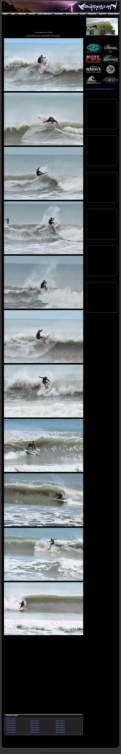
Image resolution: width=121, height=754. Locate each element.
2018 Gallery (11, 723)
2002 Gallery (60, 732)
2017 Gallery (11, 725)
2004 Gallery (60, 728)
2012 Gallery (34, 723)
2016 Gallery (11, 728)
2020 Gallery (11, 719)
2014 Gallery (11, 732)
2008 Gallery (34, 732)
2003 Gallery (60, 730)
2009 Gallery (34, 730)
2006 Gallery (60, 723)
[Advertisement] (23, 672)
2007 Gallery (60, 721)
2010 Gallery (34, 728)
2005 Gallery (60, 725)
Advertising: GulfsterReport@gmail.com (100, 89)
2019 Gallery (11, 721)
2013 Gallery (34, 721)
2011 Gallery (34, 725)
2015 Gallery (11, 730)
